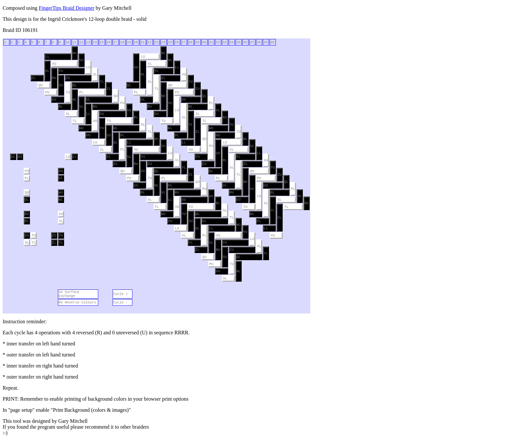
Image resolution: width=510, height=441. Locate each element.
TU (68, 92)
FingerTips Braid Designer (66, 8)
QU (40, 85)
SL (150, 82)
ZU (68, 78)
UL (47, 71)
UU (136, 67)
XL (150, 64)
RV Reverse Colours (77, 302)
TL (156, 89)
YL (156, 71)
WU (75, 53)
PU (47, 92)
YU (61, 71)
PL (81, 92)
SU (61, 85)
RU (54, 78)
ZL (34, 78)
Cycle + (120, 294)
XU (54, 64)
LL (47, 57)
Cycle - (120, 302)
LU (143, 57)
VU (81, 60)
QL (75, 85)
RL (143, 74)
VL (170, 60)
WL (163, 53)
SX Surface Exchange (69, 294)
